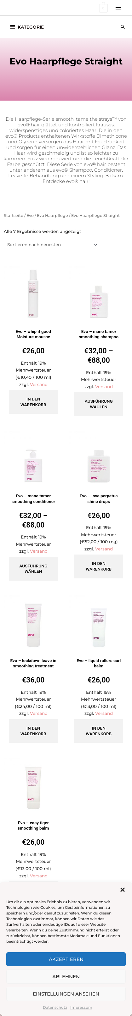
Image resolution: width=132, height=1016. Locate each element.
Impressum (81, 1007)
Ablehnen (66, 977)
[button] (122, 889)
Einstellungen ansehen (66, 994)
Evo (30, 215)
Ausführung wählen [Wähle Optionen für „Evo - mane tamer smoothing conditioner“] (33, 568)
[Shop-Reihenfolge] (51, 244)
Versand (39, 384)
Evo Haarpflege (52, 215)
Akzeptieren (66, 959)
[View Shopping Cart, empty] (103, 8)
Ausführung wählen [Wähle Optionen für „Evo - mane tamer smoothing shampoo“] (99, 404)
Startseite (13, 215)
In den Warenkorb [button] (33, 401)
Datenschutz (55, 1007)
